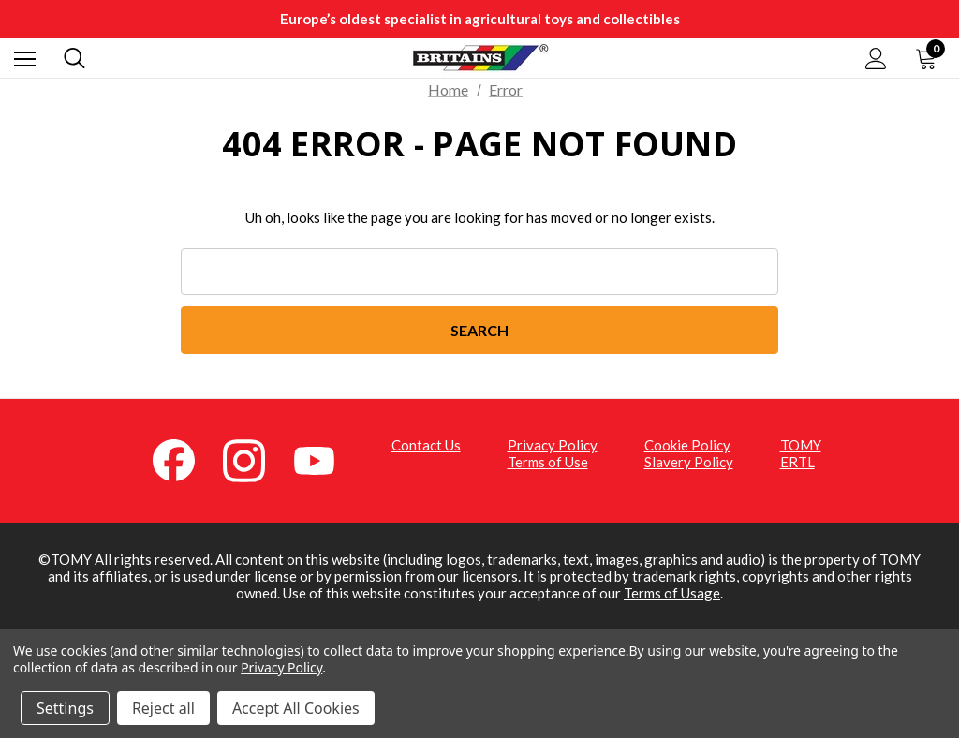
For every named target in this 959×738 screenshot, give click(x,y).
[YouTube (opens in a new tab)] (325, 458)
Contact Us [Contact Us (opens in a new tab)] (426, 444)
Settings (65, 708)
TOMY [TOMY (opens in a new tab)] (800, 444)
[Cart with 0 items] (930, 58)
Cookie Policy (687, 444)
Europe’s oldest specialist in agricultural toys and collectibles (480, 18)
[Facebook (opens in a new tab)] (184, 458)
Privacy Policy (553, 444)
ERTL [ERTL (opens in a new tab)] (797, 461)
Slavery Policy (688, 461)
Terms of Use (548, 461)
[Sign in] (876, 58)
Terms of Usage (672, 592)
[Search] (74, 58)
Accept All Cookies (296, 708)
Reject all (163, 708)
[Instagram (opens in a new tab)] (254, 458)
